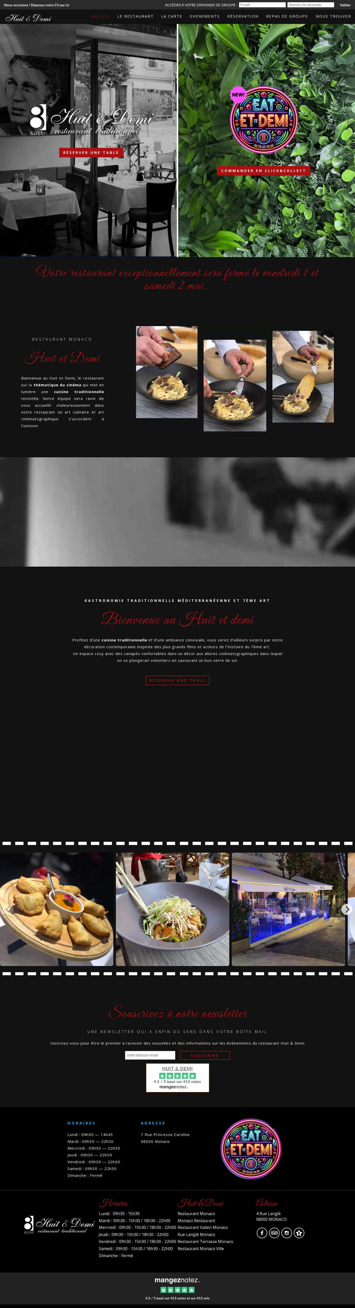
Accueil (100, 16)
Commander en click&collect (263, 170)
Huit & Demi (177, 1068)
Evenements (205, 16)
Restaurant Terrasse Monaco (205, 1241)
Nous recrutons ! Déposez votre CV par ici (36, 5)
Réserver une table (91, 152)
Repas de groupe (287, 16)
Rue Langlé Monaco (196, 1234)
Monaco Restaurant (196, 1220)
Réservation (243, 16)
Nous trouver (333, 16)
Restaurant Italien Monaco (203, 1227)
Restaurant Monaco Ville (201, 1248)
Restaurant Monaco (196, 1213)
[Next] (346, 909)
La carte (171, 16)
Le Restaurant (135, 16)
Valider (345, 5)
